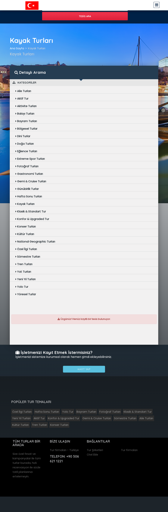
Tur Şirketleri (95, 450)
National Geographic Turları (35, 241)
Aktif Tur (21, 98)
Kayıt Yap (84, 369)
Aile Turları (23, 91)
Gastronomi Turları (29, 174)
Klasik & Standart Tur (30, 211)
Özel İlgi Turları (26, 249)
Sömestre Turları (27, 257)
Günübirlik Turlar (27, 189)
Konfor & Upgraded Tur (32, 219)
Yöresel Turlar (25, 294)
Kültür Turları (24, 234)
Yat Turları (23, 272)
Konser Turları (25, 226)
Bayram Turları (26, 121)
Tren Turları (23, 264)
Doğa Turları (24, 144)
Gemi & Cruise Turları (30, 181)
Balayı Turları (24, 114)
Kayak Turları (36, 48)
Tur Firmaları (129, 450)
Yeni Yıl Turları (25, 279)
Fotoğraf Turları (26, 166)
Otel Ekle (92, 454)
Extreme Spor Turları (30, 159)
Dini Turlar (22, 136)
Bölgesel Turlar (26, 129)
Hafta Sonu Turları (28, 196)
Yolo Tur (21, 287)
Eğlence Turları (26, 151)
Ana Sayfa (17, 48)
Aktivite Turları (25, 106)
